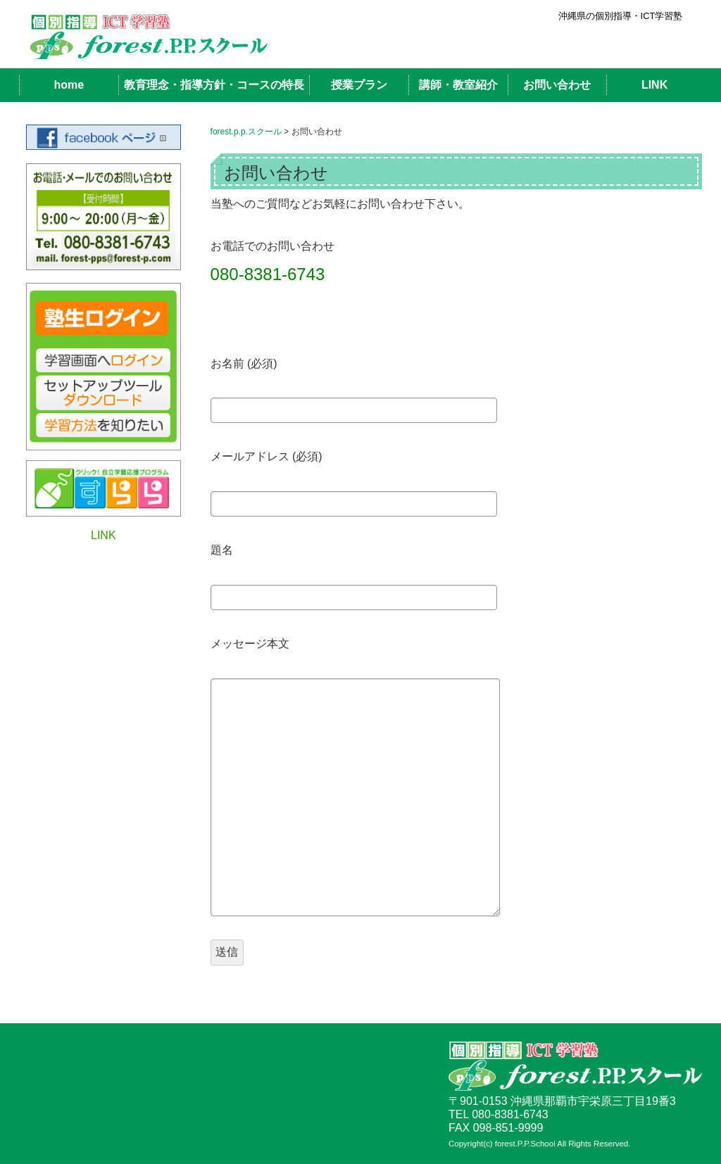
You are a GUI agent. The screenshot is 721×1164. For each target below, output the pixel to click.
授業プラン (359, 85)
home (69, 85)
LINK (654, 85)
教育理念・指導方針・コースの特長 (214, 85)
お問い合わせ (557, 85)
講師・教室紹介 (458, 85)
